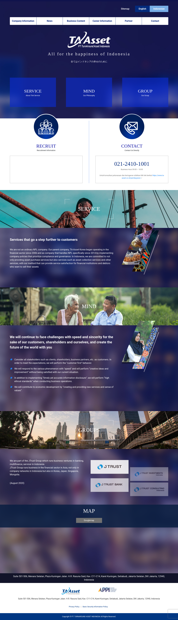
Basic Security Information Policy (95, 607)
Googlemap (89, 520)
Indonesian (159, 8)
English (142, 8)
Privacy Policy (74, 607)
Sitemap (125, 8)
